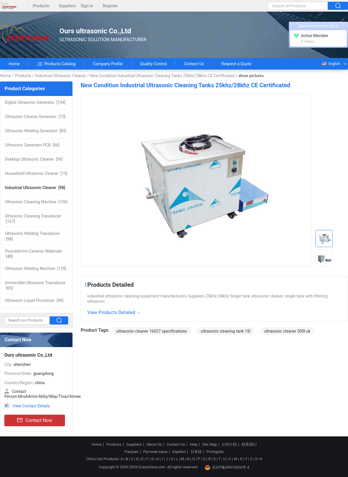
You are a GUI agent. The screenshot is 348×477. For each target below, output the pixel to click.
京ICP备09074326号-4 (227, 467)
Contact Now (34, 420)
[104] (35, 102)
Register (110, 6)
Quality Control (153, 63)
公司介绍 (229, 444)
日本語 (196, 452)
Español (179, 452)
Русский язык (155, 452)
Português (215, 452)
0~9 (258, 459)
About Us (154, 444)
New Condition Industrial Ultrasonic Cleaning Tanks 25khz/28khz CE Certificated (162, 75)
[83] (35, 130)
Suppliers (67, 6)
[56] (34, 159)
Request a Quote (236, 63)
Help (193, 444)
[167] (33, 219)
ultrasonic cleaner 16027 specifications (151, 331)
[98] (35, 187)
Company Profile (108, 63)
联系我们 (249, 444)
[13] (36, 173)
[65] (35, 285)
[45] (34, 300)
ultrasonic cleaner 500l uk (287, 331)
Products (41, 6)
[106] (36, 201)
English (330, 64)
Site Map (209, 444)
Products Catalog (56, 64)
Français (131, 452)
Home (14, 63)
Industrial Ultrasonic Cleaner (60, 75)
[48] (33, 254)
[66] (32, 145)
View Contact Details (31, 406)
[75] (35, 116)
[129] (35, 268)
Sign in (87, 6)
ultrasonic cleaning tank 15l (226, 331)
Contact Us (194, 63)
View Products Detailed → (114, 312)
